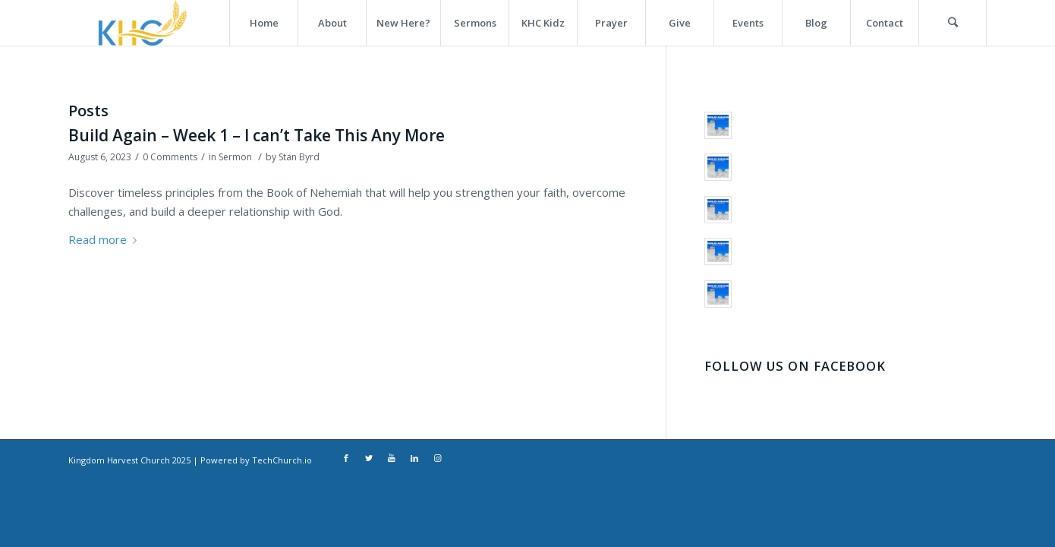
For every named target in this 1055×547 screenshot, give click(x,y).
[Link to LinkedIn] (414, 458)
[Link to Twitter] (368, 458)
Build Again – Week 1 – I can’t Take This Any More (256, 135)
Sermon (235, 156)
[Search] (952, 23)
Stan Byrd (299, 156)
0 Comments (170, 156)
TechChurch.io (282, 460)
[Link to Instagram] (437, 458)
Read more (105, 239)
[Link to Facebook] (346, 458)
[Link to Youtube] (391, 458)
